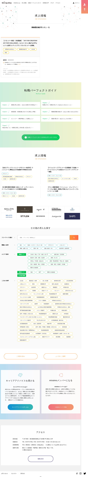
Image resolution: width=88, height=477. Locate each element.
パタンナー (62, 245)
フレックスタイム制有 (25, 297)
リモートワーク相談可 (25, 320)
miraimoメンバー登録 (61, 405)
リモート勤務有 (42, 300)
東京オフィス (5, 195)
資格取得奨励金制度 (60, 330)
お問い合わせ (4, 471)
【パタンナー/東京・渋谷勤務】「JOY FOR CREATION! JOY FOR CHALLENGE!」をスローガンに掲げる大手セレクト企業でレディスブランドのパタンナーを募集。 (20, 43)
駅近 (6, 52)
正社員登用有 (70, 280)
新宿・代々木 (54, 257)
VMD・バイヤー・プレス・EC (54, 175)
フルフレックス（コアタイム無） (28, 336)
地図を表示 (41, 456)
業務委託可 (43, 284)
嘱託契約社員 (66, 317)
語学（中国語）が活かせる (26, 313)
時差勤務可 (46, 303)
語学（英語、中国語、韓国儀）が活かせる (46, 327)
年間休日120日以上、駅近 (63, 307)
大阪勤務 (68, 336)
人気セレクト (23, 284)
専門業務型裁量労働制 (7, 176)
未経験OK (66, 284)
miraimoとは (17, 3)
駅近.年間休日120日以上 (53, 178)
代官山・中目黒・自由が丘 (36, 261)
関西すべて (21, 272)
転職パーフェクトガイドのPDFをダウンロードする (41, 137)
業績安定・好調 (33, 280)
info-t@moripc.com (55, 439)
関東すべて (21, 254)
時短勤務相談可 (43, 313)
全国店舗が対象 (61, 323)
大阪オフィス (45, 290)
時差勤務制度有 (40, 297)
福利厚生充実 (12, 178)
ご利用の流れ (21, 356)
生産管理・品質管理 (64, 248)
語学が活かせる (24, 294)
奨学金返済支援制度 (25, 333)
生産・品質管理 (37, 323)
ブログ (52, 3)
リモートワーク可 (24, 303)
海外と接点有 (55, 284)
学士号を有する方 (41, 320)
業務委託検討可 (23, 49)
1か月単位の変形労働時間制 (45, 307)
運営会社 (22, 471)
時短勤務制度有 (45, 330)
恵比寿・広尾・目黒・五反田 (37, 257)
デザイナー (5, 173)
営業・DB (35, 248)
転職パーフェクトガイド (34, 3)
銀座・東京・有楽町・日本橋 (58, 264)
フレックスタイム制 (66, 178)
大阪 (31, 272)
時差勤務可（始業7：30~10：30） (61, 333)
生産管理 (33, 287)
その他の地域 (21, 275)
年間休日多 (66, 287)
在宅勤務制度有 (24, 323)
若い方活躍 (45, 280)
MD (21, 245)
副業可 (36, 303)
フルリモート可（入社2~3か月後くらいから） (31, 317)
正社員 (33, 49)
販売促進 (64, 327)
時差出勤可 (64, 310)
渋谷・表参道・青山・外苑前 (37, 264)
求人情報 (24, 3)
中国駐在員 (53, 310)
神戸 (40, 272)
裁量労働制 (65, 294)
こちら (19, 64)
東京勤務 (58, 336)
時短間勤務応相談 (52, 317)
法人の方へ (14, 471)
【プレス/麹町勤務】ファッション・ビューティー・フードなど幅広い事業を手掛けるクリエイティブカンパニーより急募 (63, 189)
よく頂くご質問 (60, 356)
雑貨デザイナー (46, 336)
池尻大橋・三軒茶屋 (59, 254)
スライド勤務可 (40, 310)
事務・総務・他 (24, 248)
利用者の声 (46, 3)
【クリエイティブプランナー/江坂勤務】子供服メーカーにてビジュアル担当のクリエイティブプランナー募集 (63, 169)
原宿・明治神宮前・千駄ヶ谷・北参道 (59, 261)
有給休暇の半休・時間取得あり (27, 330)
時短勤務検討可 (53, 294)
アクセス (58, 3)
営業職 (34, 290)
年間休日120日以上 (9, 49)
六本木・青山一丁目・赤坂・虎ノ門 (39, 254)
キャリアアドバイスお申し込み (20, 405)
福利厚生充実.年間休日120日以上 (63, 303)
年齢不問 (49, 323)
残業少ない (44, 287)
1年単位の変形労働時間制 (26, 300)
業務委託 (55, 287)
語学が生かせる (69, 290)
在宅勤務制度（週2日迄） (57, 320)
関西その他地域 (51, 272)
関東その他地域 (34, 267)
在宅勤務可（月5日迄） (41, 333)
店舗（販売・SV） (48, 248)
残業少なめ (55, 313)
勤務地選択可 (23, 340)
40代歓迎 (66, 313)
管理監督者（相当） (25, 327)
